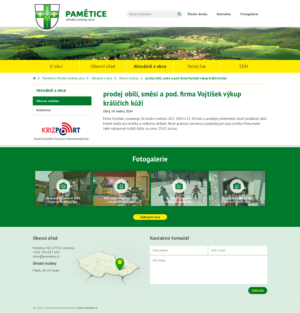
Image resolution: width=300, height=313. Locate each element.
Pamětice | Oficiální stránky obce (63, 78)
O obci (56, 66)
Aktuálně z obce (150, 66)
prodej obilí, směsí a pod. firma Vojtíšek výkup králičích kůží (186, 78)
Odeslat (258, 290)
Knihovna (43, 110)
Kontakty (224, 14)
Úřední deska (197, 14)
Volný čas (197, 66)
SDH (243, 66)
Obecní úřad (103, 66)
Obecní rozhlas (129, 78)
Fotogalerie (249, 14)
